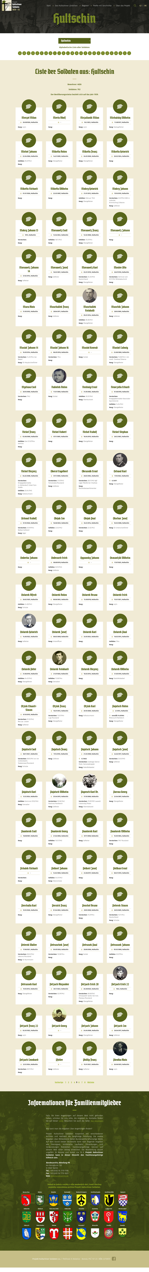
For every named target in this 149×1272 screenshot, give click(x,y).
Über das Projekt (123, 5)
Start (49, 5)
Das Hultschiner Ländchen (66, 5)
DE (145, 6)
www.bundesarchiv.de (60, 1180)
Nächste (90, 1087)
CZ (140, 6)
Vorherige (59, 1087)
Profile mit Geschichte (102, 5)
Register (85, 5)
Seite (61, 1125)
